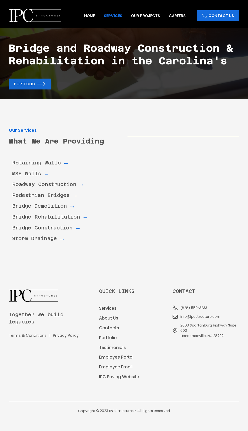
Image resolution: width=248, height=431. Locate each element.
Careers (177, 15)
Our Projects (145, 15)
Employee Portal (116, 357)
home (89, 15)
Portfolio (108, 338)
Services (107, 308)
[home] (35, 15)
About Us (108, 318)
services (113, 15)
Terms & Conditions (28, 335)
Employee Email (116, 367)
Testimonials (112, 348)
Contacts (109, 328)
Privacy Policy (66, 335)
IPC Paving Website (119, 377)
